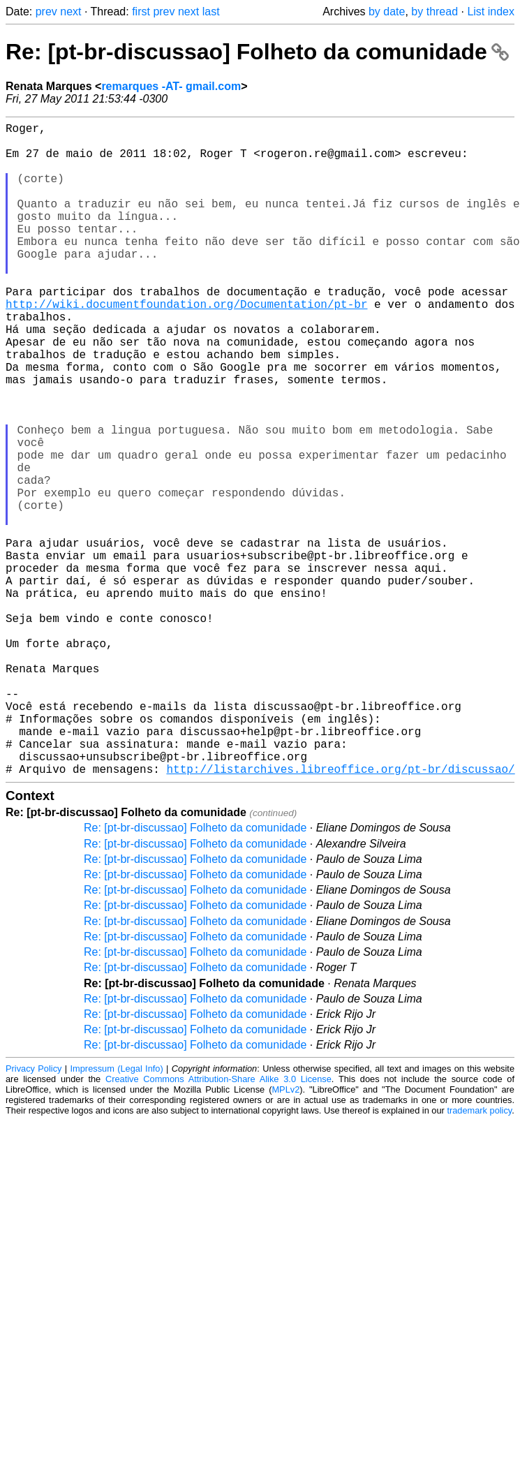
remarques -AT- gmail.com (171, 86)
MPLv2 (285, 1234)
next (70, 11)
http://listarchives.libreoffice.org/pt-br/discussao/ (340, 914)
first (141, 11)
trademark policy (479, 1255)
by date (387, 11)
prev (46, 11)
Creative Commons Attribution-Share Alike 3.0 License (218, 1224)
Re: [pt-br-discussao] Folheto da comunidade (257, 51)
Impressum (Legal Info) (116, 1213)
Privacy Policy (33, 1213)
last (211, 11)
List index (490, 11)
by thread (434, 11)
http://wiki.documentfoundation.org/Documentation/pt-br (186, 345)
